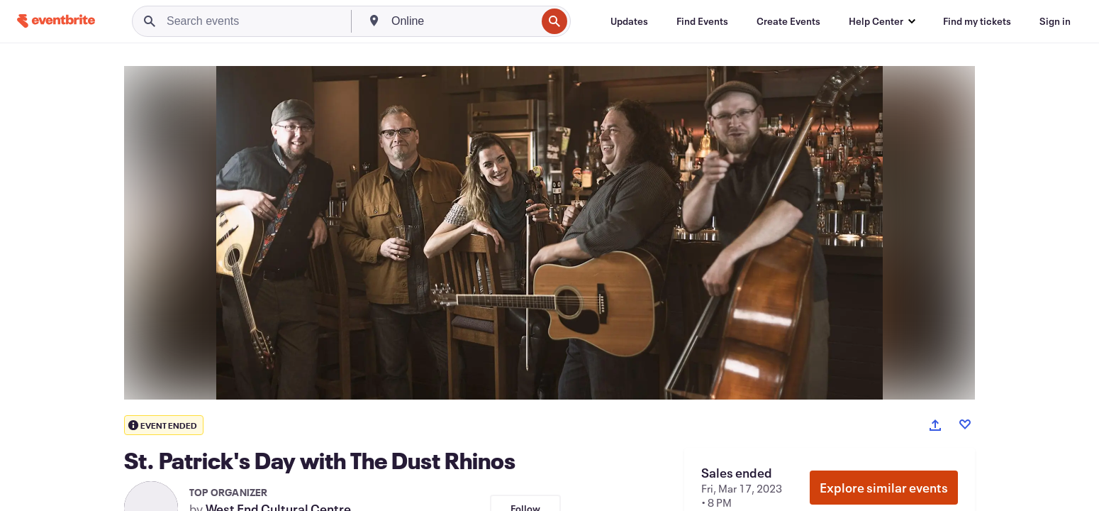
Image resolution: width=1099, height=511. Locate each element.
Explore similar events (884, 487)
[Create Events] (788, 21)
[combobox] (462, 21)
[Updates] (629, 21)
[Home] (56, 21)
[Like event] (965, 424)
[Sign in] (1055, 21)
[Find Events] (702, 21)
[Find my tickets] (977, 21)
